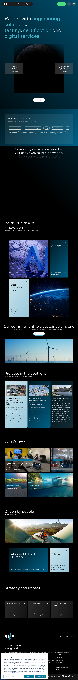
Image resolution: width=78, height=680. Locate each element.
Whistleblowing (60, 662)
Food (67, 128)
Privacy (58, 676)
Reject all (29, 676)
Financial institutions (57, 128)
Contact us (61, 4)
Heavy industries (13, 132)
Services (20, 4)
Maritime (52, 132)
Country (67, 637)
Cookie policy (15, 672)
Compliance (59, 657)
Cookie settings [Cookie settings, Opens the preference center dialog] (10, 676)
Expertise (28, 4)
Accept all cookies (40, 676)
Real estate (62, 132)
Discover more (39, 334)
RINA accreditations (62, 667)
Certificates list (60, 669)
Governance (59, 660)
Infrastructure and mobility (28, 132)
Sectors (13, 4)
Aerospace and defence (15, 128)
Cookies (53, 676)
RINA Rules (59, 665)
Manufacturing (43, 132)
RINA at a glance (39, 100)
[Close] (45, 654)
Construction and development (33, 128)
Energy (46, 128)
